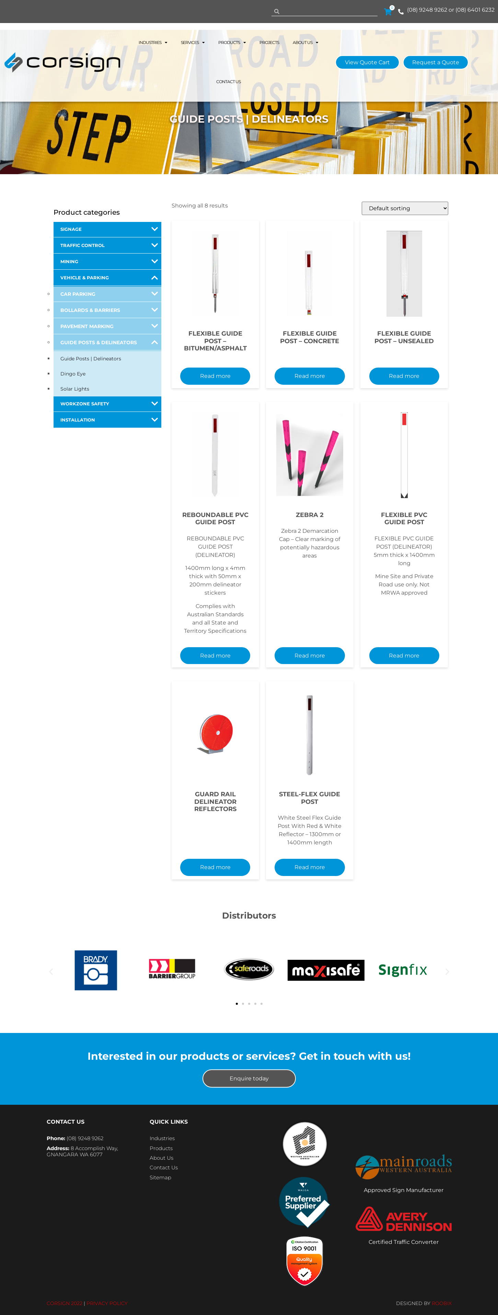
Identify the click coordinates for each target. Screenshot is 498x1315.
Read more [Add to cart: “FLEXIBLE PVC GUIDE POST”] (404, 655)
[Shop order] (405, 208)
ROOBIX (442, 1303)
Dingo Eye (72, 374)
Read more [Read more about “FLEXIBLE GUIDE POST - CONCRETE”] (309, 376)
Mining (109, 261)
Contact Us (228, 81)
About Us (305, 42)
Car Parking (109, 293)
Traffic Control (109, 245)
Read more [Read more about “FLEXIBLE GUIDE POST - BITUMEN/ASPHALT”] (215, 376)
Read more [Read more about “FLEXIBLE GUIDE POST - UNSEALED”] (404, 376)
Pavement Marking (109, 326)
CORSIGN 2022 (64, 1303)
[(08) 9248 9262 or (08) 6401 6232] (401, 11)
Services (193, 42)
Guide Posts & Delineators (109, 342)
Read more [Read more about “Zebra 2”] (309, 655)
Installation (109, 420)
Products (232, 42)
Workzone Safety (109, 403)
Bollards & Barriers (109, 310)
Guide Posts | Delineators (90, 359)
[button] (51, 971)
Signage (109, 229)
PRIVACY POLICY (107, 1303)
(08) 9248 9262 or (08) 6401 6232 (451, 10)
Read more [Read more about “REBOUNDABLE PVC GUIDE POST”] (215, 655)
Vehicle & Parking (109, 277)
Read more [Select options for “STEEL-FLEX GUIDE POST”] (309, 867)
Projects (269, 42)
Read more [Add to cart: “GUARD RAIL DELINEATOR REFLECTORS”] (215, 867)
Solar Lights (74, 389)
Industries (153, 42)
